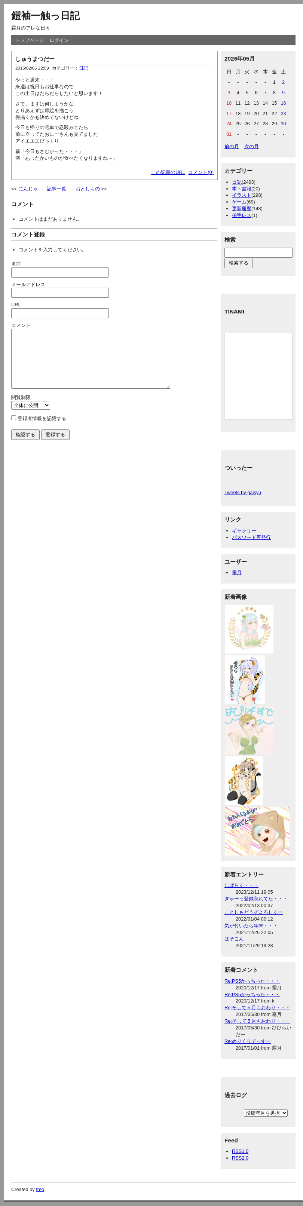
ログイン (59, 40)
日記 (83, 68)
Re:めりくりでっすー (247, 1041)
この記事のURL (168, 172)
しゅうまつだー (35, 59)
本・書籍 (241, 189)
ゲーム (239, 202)
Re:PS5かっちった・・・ (252, 981)
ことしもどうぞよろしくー (253, 912)
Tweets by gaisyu (242, 492)
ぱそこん (234, 939)
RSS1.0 (240, 1151)
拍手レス (241, 215)
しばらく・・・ (241, 885)
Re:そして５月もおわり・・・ (257, 1007)
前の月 (231, 146)
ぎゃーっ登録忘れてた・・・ (256, 899)
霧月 (237, 572)
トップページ (29, 40)
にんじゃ (28, 189)
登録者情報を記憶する (42, 429)
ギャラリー (244, 530)
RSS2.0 (240, 1158)
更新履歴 (241, 208)
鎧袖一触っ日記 (45, 15)
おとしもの (88, 189)
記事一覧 (56, 189)
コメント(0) (201, 172)
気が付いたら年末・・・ (251, 925)
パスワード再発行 (251, 537)
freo (40, 1189)
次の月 (251, 146)
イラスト (241, 195)
